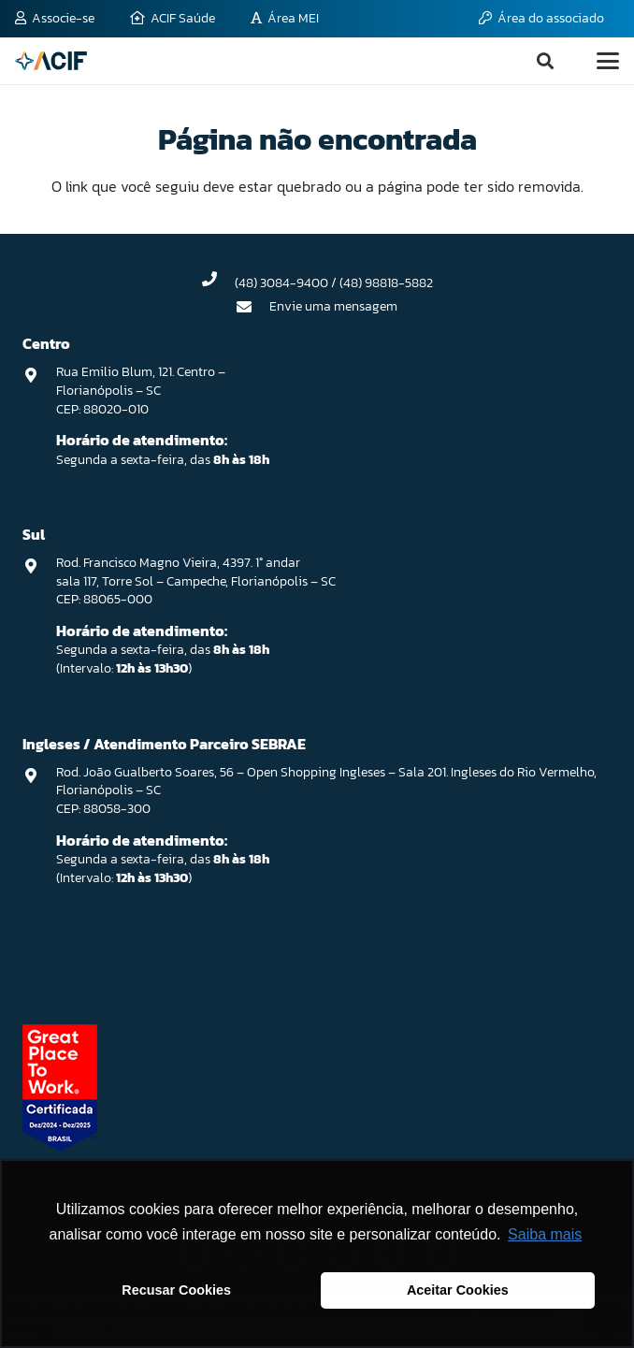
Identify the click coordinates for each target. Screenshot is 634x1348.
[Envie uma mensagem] (253, 306)
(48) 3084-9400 (281, 283)
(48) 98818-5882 (386, 283)
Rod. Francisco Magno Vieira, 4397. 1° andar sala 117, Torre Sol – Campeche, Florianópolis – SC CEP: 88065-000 (196, 581)
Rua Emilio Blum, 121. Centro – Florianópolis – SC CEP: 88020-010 (140, 390)
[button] (545, 60)
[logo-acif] (51, 60)
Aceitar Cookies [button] (458, 1290)
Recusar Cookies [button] (176, 1290)
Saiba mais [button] (545, 1234)
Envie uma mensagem (333, 306)
